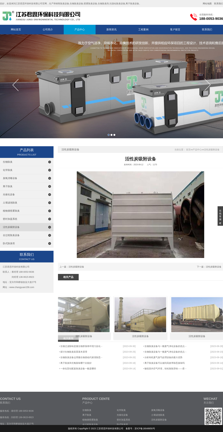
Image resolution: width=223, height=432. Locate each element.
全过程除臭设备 (11, 235)
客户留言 (175, 29)
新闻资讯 (111, 29)
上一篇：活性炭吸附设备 (72, 266)
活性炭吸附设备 (11, 227)
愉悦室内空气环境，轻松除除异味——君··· (165, 368)
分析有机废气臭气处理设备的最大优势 (163, 357)
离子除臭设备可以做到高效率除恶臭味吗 (164, 363)
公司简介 (48, 29)
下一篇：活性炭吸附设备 (209, 266)
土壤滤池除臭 (10, 202)
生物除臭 (7, 161)
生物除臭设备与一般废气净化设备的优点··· (165, 346)
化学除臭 (7, 170)
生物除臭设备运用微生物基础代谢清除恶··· (81, 357)
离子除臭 (7, 186)
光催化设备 (9, 194)
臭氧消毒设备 (10, 178)
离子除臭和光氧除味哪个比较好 (76, 363)
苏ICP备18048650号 (145, 428)
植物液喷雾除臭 (11, 210)
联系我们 (207, 29)
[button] (109, 135)
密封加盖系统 (10, 219)
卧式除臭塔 (9, 243)
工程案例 (143, 29)
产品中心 (80, 29)
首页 (188, 149)
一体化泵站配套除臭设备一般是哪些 (78, 368)
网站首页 (16, 29)
